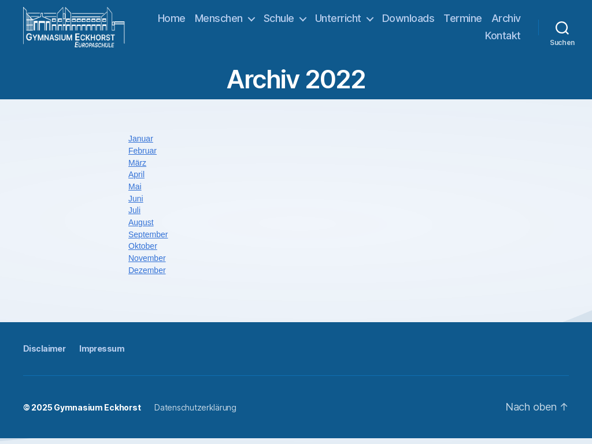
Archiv (461, 38)
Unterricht (377, 21)
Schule (317, 21)
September (148, 240)
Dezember (147, 275)
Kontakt (503, 38)
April (136, 180)
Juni (135, 204)
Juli (134, 216)
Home (210, 21)
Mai (135, 192)
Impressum (101, 354)
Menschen (258, 21)
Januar (140, 144)
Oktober (142, 251)
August (141, 228)
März (137, 168)
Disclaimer (44, 354)
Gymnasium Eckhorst (97, 413)
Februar (142, 156)
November (147, 263)
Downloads (447, 21)
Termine (501, 21)
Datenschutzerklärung (195, 413)
